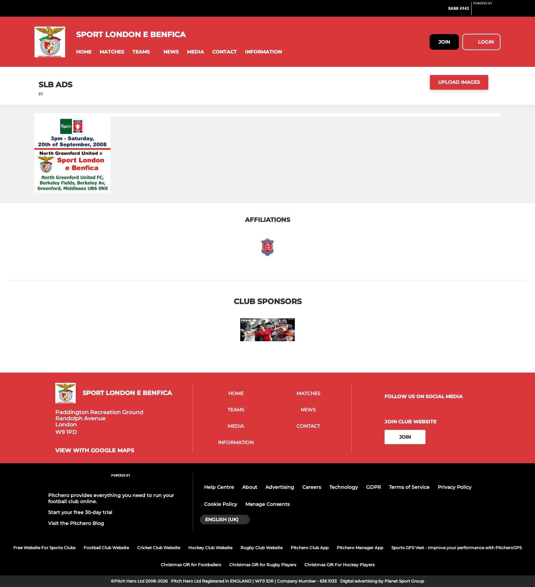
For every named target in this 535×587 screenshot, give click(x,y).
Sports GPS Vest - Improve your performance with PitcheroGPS (456, 547)
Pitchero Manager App (360, 547)
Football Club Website (106, 547)
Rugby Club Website (262, 547)
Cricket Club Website (158, 547)
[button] (84, 52)
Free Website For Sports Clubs (44, 547)
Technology (343, 487)
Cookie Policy (220, 504)
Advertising (279, 487)
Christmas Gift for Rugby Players (262, 564)
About (249, 487)
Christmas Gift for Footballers (191, 564)
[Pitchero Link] (487, 11)
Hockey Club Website (210, 547)
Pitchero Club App (310, 547)
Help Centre (219, 487)
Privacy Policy (455, 487)
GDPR (373, 487)
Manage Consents (267, 504)
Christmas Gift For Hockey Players (339, 564)
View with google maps (94, 450)
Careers (311, 487)
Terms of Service (409, 487)
